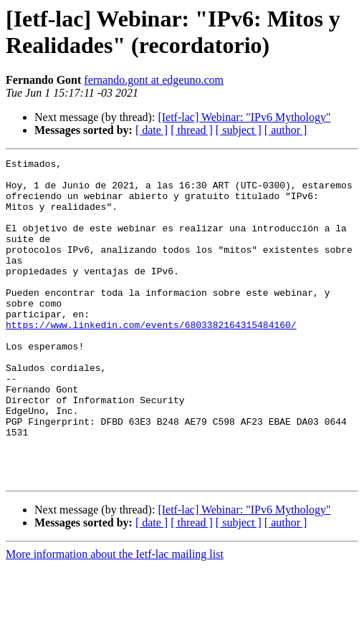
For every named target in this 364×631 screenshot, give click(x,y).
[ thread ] (192, 130)
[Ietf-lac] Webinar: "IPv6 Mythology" (244, 117)
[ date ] (151, 130)
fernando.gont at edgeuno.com (154, 80)
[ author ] (285, 130)
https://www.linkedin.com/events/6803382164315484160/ (151, 358)
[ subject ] (239, 130)
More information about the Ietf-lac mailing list (115, 618)
